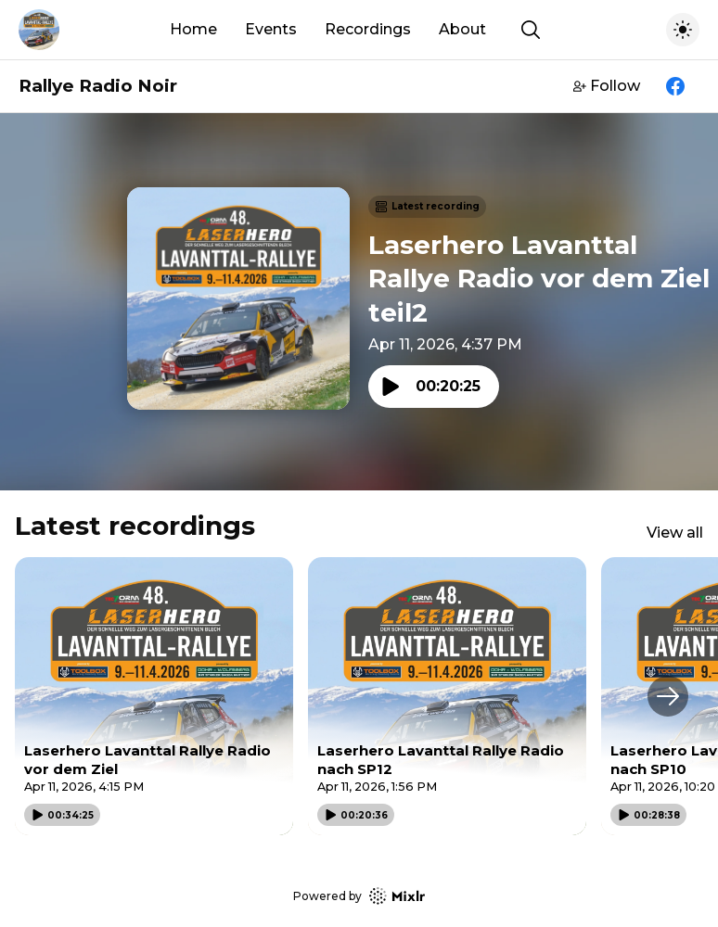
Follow (606, 86)
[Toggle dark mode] (682, 29)
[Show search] (530, 29)
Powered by (359, 896)
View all (675, 532)
